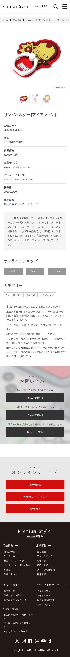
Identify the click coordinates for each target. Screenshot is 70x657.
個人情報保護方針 (46, 600)
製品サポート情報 (13, 595)
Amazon (35, 271)
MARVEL (30, 295)
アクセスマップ (45, 556)
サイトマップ (43, 595)
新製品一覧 (9, 551)
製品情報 (17, 20)
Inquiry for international (15, 631)
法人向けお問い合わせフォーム (18, 625)
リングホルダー (13, 295)
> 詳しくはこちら (21, 355)
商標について (43, 604)
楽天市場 (35, 484)
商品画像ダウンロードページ (21, 204)
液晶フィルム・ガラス (15, 560)
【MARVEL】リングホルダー (39, 20)
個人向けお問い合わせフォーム (18, 617)
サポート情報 (35, 432)
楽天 (13, 271)
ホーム (5, 20)
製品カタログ (10, 574)
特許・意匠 (42, 565)
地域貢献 (41, 560)
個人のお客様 (35, 397)
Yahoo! (56, 271)
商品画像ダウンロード (15, 600)
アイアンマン (47, 295)
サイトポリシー (45, 591)
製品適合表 (9, 591)
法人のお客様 (35, 415)
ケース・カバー (11, 556)
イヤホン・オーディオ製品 (17, 565)
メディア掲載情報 (46, 570)
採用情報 (41, 574)
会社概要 (41, 551)
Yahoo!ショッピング (35, 496)
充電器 (7, 570)
